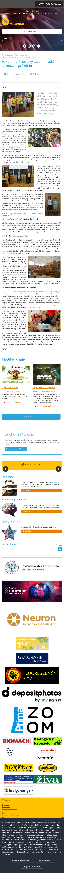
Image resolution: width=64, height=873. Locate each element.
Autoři (4, 811)
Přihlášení (36, 11)
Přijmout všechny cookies (22, 861)
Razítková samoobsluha (44, 13)
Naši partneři (6, 807)
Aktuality (23, 55)
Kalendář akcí (14, 391)
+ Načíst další (31, 416)
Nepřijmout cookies (32, 867)
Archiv (60, 545)
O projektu (5, 805)
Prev (5, 469)
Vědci (3, 813)
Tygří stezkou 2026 (10, 387)
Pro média (55, 13)
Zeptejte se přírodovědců (28, 13)
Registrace (27, 11)
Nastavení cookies (45, 861)
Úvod (17, 55)
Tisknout (36, 74)
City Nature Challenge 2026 (44, 387)
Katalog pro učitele (11, 13)
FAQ (3, 817)
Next (58, 469)
